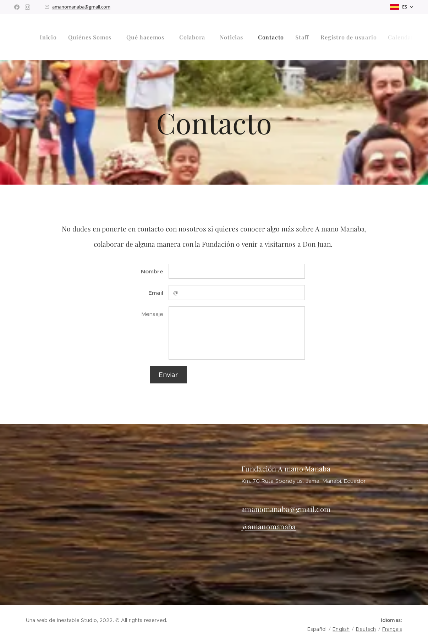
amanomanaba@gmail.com (81, 7)
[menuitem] (50, 37)
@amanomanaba (268, 526)
